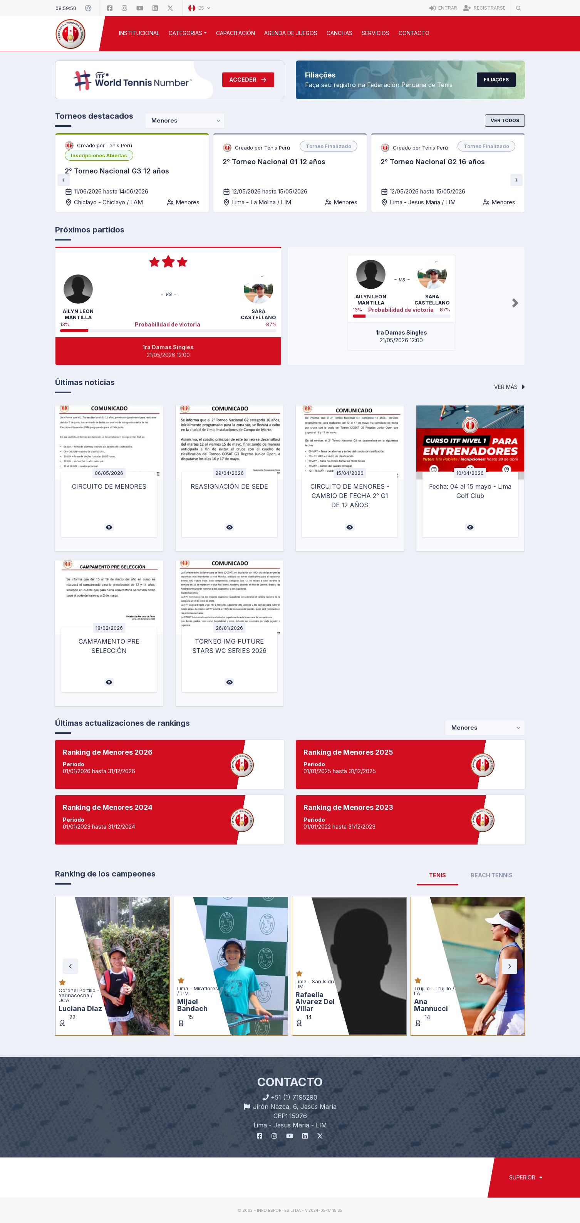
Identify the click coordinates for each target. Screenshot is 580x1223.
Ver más (509, 387)
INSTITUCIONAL (139, 33)
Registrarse (484, 8)
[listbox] (99, 155)
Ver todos (505, 120)
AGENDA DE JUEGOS (290, 33)
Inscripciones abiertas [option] (99, 155)
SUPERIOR (526, 1177)
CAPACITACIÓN (235, 33)
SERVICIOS (375, 33)
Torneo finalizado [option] (328, 146)
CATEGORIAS (185, 33)
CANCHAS (339, 33)
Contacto (414, 33)
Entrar (443, 8)
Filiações (496, 79)
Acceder (248, 80)
